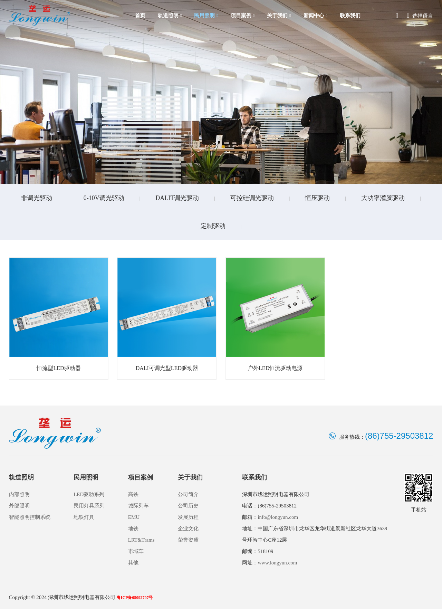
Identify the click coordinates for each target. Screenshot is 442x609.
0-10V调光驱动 (104, 197)
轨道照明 (170, 15)
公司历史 (188, 505)
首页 (140, 15)
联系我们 (350, 15)
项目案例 (242, 15)
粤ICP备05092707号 (135, 597)
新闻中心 (315, 15)
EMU (134, 517)
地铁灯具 (84, 517)
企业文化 (188, 528)
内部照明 (19, 494)
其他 (133, 562)
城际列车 (138, 505)
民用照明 (206, 15)
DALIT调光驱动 (177, 197)
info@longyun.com (278, 517)
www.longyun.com (277, 562)
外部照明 (19, 505)
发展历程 (188, 517)
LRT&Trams (141, 540)
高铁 (133, 494)
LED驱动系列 (89, 494)
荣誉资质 (188, 540)
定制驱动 (213, 225)
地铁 (133, 528)
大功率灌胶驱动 (383, 197)
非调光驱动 (36, 197)
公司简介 (188, 494)
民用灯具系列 (89, 505)
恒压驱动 (317, 197)
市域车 (136, 551)
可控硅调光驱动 (252, 197)
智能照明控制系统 (29, 517)
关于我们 (279, 15)
